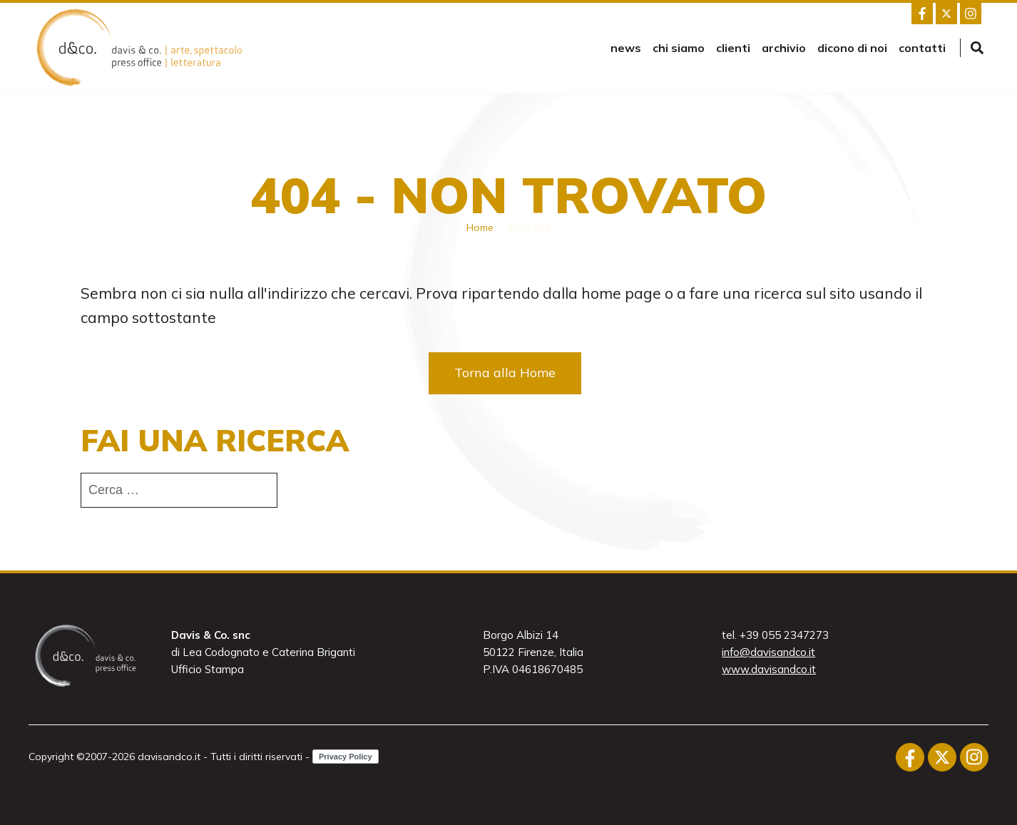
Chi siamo (679, 48)
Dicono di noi (852, 48)
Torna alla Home (505, 372)
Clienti (733, 48)
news (625, 48)
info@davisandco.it (768, 652)
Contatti (922, 48)
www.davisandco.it (769, 669)
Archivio (784, 48)
